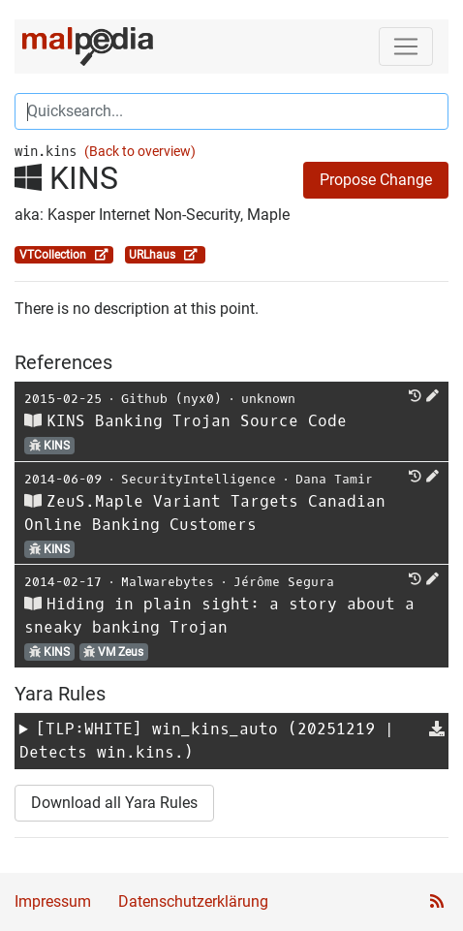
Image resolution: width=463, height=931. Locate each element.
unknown (268, 398)
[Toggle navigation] (406, 46)
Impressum (53, 901)
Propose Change (376, 180)
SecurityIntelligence (198, 479)
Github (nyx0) (171, 398)
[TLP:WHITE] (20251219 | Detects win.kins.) (206, 740)
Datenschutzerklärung (193, 901)
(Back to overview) (140, 151)
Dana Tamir (334, 479)
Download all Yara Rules (114, 802)
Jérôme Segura (283, 582)
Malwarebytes (167, 582)
